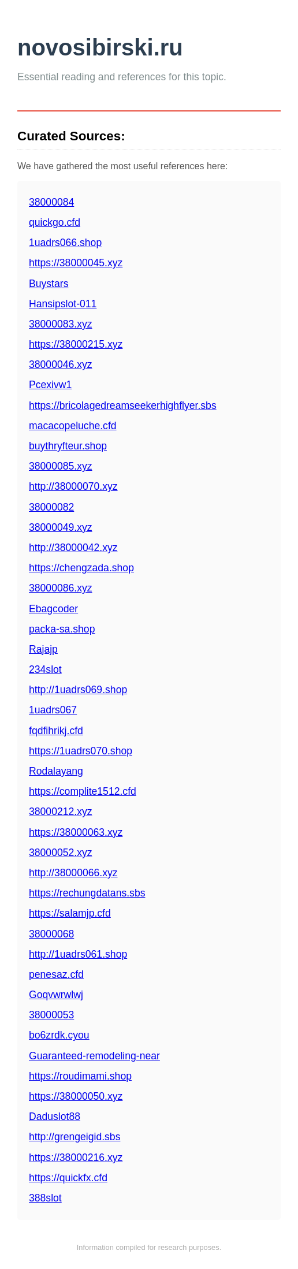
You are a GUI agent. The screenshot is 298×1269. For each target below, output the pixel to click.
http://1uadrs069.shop (78, 689)
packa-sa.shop (62, 629)
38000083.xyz (60, 324)
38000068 (51, 934)
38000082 (51, 507)
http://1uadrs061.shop (78, 954)
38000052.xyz (60, 852)
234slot (45, 669)
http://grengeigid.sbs (74, 1137)
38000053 (51, 1015)
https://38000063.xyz (75, 832)
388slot (45, 1198)
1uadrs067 (53, 710)
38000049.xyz (60, 527)
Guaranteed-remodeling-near (94, 1056)
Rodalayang (56, 771)
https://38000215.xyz (75, 344)
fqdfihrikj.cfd (56, 730)
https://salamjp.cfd (70, 913)
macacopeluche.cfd (73, 425)
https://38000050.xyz (75, 1096)
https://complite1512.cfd (82, 791)
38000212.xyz (60, 811)
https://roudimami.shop (80, 1076)
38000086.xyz (60, 588)
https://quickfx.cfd (68, 1178)
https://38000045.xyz (75, 263)
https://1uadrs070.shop (80, 751)
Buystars (48, 283)
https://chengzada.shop (81, 568)
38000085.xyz (60, 466)
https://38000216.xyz (75, 1157)
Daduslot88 (54, 1116)
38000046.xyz (60, 364)
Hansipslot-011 (62, 304)
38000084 (51, 202)
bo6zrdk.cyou (59, 1035)
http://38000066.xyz (73, 873)
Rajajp (43, 649)
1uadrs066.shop (65, 242)
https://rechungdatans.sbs (87, 893)
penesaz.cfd (56, 974)
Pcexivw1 (50, 384)
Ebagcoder (53, 609)
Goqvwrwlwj (56, 994)
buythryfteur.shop (68, 446)
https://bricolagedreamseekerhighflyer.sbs (123, 405)
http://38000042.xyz (73, 547)
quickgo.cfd (54, 222)
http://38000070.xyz (73, 486)
